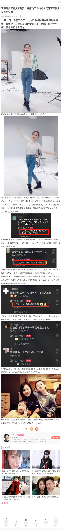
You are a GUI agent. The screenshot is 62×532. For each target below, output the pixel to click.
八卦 (19, 16)
